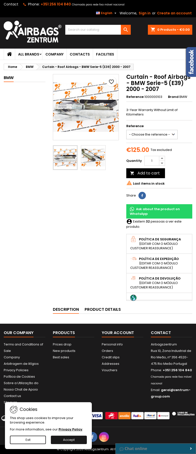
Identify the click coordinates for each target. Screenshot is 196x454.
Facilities (105, 54)
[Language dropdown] (107, 13)
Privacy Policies (16, 370)
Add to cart (145, 173)
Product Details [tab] (103, 309)
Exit (28, 439)
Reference (135, 97)
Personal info (112, 344)
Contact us (12, 396)
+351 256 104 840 (56, 4)
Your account (118, 333)
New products (64, 350)
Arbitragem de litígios (21, 363)
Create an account (174, 13)
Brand (173, 97)
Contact (11, 4)
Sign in (145, 13)
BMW (9, 78)
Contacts (80, 54)
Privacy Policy (70, 429)
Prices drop (62, 344)
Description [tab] (66, 309)
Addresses (110, 363)
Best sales (61, 357)
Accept (69, 439)
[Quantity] (151, 161)
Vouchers (109, 370)
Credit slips (111, 357)
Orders (107, 350)
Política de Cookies (19, 376)
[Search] (98, 30)
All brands (28, 54)
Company (54, 54)
